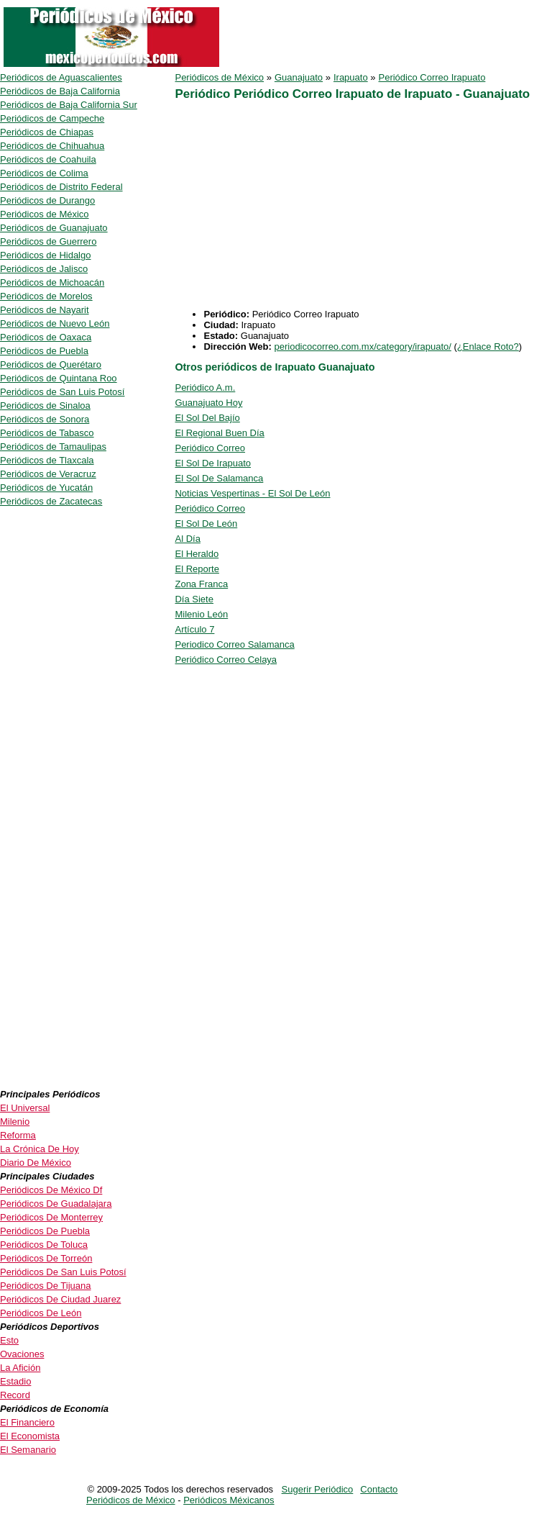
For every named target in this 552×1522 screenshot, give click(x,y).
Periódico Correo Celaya (226, 659)
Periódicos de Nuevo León (55, 323)
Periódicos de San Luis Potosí (62, 391)
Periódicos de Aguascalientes (61, 77)
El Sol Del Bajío (207, 417)
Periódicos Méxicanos (228, 1500)
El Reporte (196, 568)
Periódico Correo (210, 448)
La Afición (20, 1367)
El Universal (25, 1107)
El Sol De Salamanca (219, 478)
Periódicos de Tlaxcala (47, 460)
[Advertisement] (295, 208)
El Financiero (27, 1422)
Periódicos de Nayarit (44, 309)
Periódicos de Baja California (60, 91)
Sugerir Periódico (318, 1489)
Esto (9, 1340)
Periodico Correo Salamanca (234, 644)
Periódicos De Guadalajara (55, 1203)
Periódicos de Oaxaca (45, 337)
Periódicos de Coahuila (48, 159)
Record (15, 1395)
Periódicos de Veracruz (48, 473)
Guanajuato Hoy (208, 402)
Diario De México (35, 1162)
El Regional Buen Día (219, 432)
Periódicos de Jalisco (44, 268)
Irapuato (351, 77)
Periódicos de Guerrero (48, 241)
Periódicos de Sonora (44, 419)
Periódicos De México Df (51, 1189)
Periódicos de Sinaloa (45, 405)
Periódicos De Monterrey (51, 1217)
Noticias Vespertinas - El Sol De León (252, 493)
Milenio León (201, 614)
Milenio (14, 1121)
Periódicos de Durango (47, 200)
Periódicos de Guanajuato (54, 227)
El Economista (30, 1436)
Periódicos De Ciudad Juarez (60, 1299)
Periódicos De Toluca (44, 1244)
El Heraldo (196, 553)
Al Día (187, 538)
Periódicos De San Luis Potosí (63, 1272)
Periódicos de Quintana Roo (58, 378)
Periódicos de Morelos (46, 296)
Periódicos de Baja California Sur (68, 104)
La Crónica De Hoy (39, 1148)
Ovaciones (22, 1354)
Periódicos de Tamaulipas (53, 446)
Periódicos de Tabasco (47, 432)
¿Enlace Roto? (488, 346)
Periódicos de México (219, 77)
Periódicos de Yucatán (46, 487)
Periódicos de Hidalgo (45, 255)
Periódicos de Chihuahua (52, 145)
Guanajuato (299, 77)
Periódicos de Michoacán (52, 282)
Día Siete (194, 599)
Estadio (15, 1381)
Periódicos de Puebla (44, 350)
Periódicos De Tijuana (45, 1285)
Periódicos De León (40, 1313)
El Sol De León (206, 523)
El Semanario (28, 1449)
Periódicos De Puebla (45, 1231)
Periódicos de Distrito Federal (61, 186)
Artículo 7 (194, 629)
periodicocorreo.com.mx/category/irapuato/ (362, 346)
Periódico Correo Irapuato (432, 77)
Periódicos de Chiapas (46, 132)
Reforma (18, 1135)
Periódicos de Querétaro (50, 364)
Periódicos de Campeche (52, 118)
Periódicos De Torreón (46, 1258)
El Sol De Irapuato (213, 463)
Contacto (378, 1489)
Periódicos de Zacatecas (51, 501)
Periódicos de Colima (44, 173)
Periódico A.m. (205, 387)
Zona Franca (201, 584)
